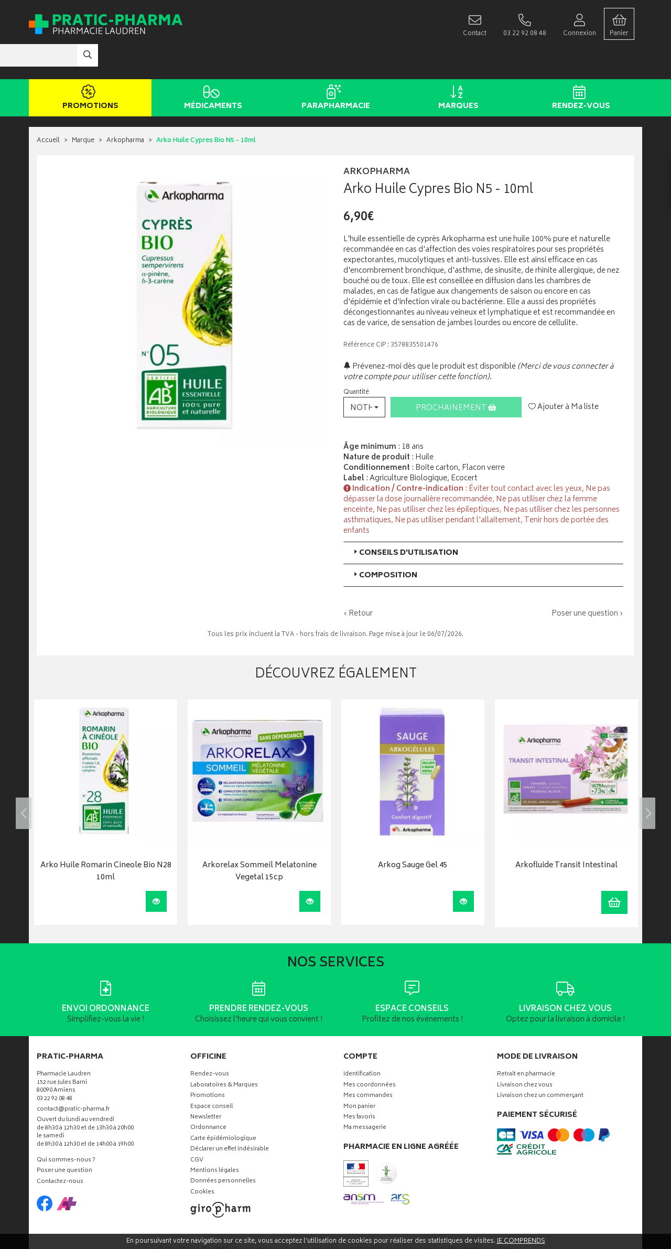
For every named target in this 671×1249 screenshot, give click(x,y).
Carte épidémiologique (223, 1107)
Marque (83, 109)
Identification (362, 1043)
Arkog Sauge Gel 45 (413, 835)
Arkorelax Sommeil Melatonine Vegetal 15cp (259, 841)
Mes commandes (368, 1064)
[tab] (483, 521)
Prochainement (456, 376)
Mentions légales (214, 1139)
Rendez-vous (579, 67)
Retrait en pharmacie (526, 1043)
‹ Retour (358, 582)
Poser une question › (587, 582)
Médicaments (211, 67)
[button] (364, 375)
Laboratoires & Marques (224, 1054)
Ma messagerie (364, 1097)
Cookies (202, 1161)
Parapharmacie (333, 67)
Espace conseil (211, 1075)
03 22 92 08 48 (54, 1067)
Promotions (88, 67)
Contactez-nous (60, 1150)
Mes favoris (359, 1086)
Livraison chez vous (525, 1054)
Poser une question (64, 1140)
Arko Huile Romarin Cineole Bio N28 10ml (105, 841)
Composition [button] (384, 544)
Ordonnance (208, 1097)
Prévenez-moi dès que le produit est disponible (429, 335)
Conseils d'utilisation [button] (405, 521)
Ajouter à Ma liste (563, 376)
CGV (196, 1129)
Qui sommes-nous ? (66, 1129)
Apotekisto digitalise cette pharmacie (449, 1219)
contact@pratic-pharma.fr (73, 1079)
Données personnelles (223, 1150)
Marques (456, 67)
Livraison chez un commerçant (540, 1064)
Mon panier (359, 1075)
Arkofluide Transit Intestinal (566, 835)
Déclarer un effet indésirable (229, 1118)
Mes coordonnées (369, 1054)
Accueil (48, 109)
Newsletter (205, 1086)
